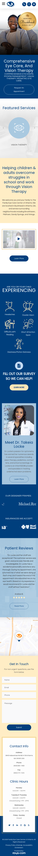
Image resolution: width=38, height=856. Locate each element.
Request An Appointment (19, 89)
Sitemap (19, 845)
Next (34, 128)
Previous (3, 128)
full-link (12, 119)
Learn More (19, 258)
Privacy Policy (11, 845)
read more (19, 606)
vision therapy (19, 145)
